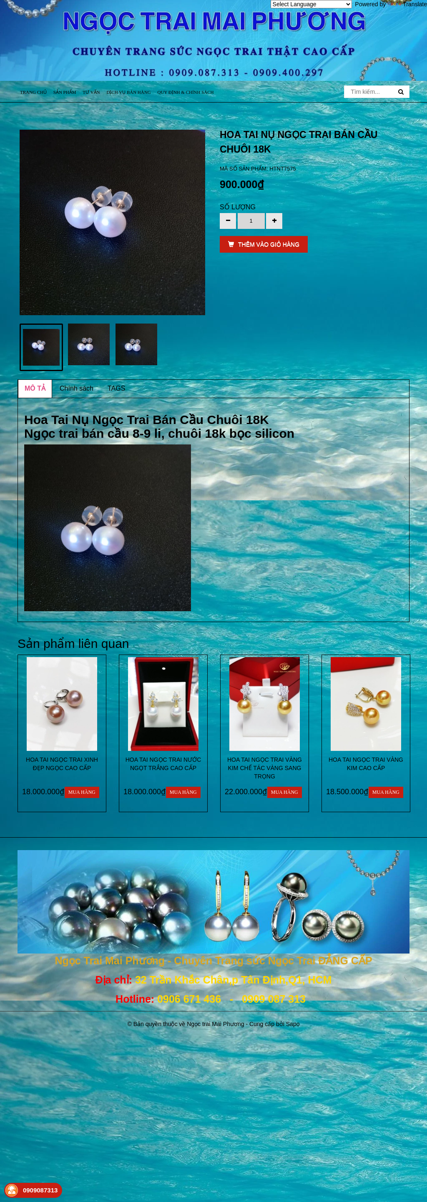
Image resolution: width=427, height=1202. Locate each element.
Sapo (293, 1024)
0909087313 (40, 1190)
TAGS (116, 388)
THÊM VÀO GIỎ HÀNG (263, 244)
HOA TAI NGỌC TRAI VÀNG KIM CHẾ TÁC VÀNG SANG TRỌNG (264, 768)
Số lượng (238, 207)
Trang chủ (33, 92)
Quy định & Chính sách (186, 92)
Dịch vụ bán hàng (128, 92)
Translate (407, 4)
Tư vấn (91, 92)
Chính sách (76, 388)
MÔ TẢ (35, 388)
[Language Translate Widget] (311, 4)
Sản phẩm (64, 92)
